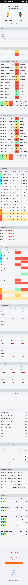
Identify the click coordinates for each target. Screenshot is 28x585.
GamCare (14, 559)
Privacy (14, 568)
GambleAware (14, 555)
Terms (14, 570)
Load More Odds (14, 540)
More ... (26, 108)
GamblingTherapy (14, 557)
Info (14, 577)
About (14, 572)
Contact (14, 574)
